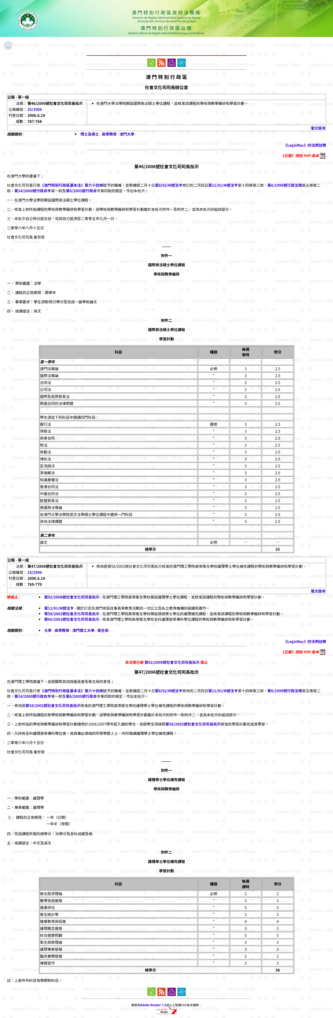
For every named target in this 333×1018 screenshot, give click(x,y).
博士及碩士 (89, 134)
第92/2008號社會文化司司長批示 (71, 597)
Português (294, 5)
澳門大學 (127, 134)
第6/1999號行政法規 (284, 185)
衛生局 (102, 630)
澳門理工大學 (83, 630)
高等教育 (109, 134)
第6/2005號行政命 (81, 190)
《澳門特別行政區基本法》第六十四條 (71, 185)
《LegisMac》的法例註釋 (305, 145)
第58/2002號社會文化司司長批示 (71, 613)
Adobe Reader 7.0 (153, 1005)
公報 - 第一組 (18, 97)
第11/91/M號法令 (223, 185)
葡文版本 (318, 128)
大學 (48, 630)
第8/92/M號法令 (168, 185)
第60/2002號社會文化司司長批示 (71, 619)
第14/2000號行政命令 (32, 190)
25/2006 (35, 109)
